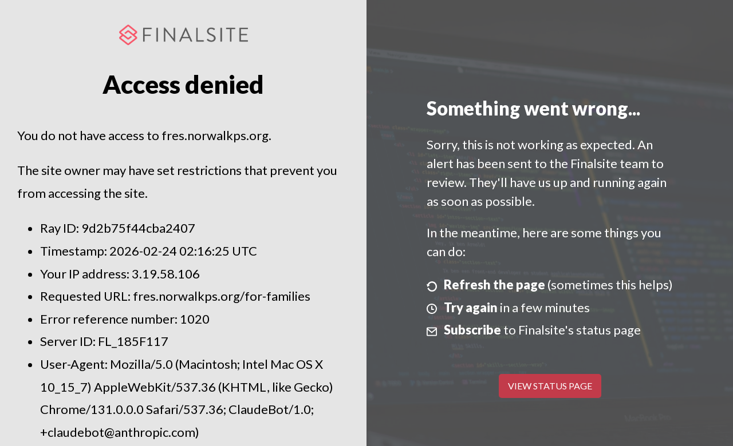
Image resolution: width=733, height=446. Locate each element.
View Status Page (550, 385)
